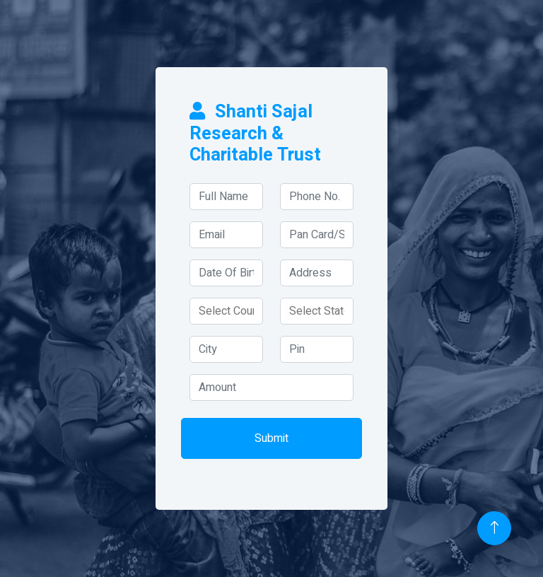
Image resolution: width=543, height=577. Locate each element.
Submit (271, 438)
